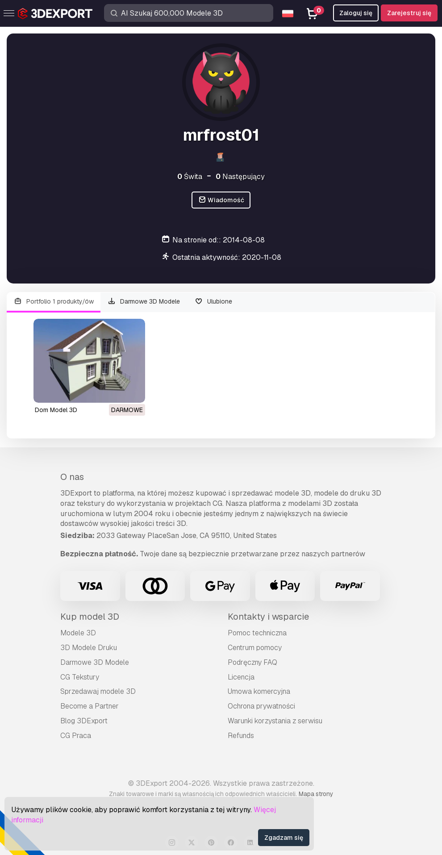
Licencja (241, 677)
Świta (189, 176)
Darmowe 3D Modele (144, 301)
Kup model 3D (89, 616)
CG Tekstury (79, 677)
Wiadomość (221, 200)
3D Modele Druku (88, 647)
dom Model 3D (56, 410)
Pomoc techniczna (257, 633)
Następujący (240, 176)
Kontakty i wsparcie (268, 616)
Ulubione (213, 301)
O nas (72, 477)
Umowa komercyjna (259, 691)
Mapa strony (316, 794)
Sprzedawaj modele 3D (98, 691)
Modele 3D (78, 633)
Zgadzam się (283, 838)
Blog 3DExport (84, 721)
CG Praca (75, 735)
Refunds (241, 735)
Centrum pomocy (255, 647)
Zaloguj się (355, 13)
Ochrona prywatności (261, 706)
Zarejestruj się (409, 13)
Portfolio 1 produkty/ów (53, 301)
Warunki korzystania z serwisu (275, 721)
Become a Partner (89, 706)
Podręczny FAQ (252, 662)
